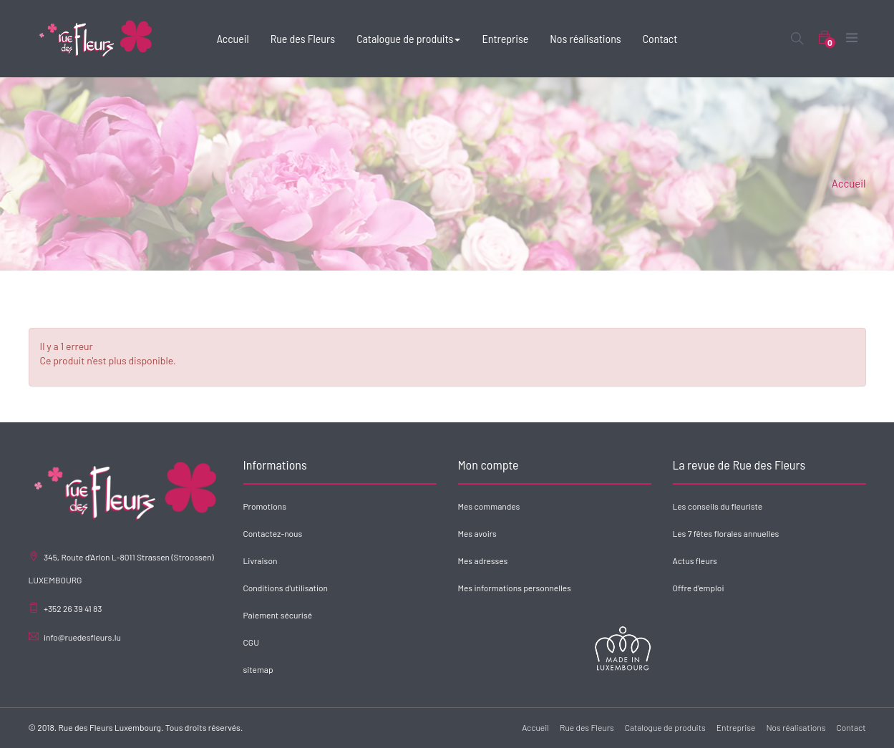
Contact (850, 727)
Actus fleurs (695, 560)
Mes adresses (483, 560)
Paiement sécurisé (278, 615)
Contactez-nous (273, 533)
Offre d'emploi (698, 588)
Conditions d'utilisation (286, 588)
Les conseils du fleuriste (718, 506)
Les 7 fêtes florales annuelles (726, 533)
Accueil (849, 183)
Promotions (264, 506)
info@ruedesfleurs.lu (82, 637)
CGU (251, 642)
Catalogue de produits (665, 727)
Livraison (260, 560)
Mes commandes (489, 506)
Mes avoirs (477, 533)
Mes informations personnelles (514, 588)
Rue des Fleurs (587, 727)
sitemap (258, 669)
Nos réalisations (795, 727)
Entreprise (736, 727)
